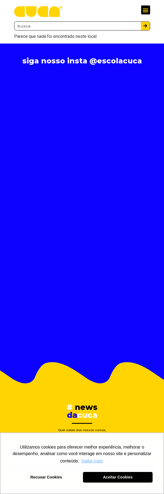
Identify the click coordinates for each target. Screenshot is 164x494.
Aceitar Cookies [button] (118, 477)
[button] (145, 9)
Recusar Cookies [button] (46, 477)
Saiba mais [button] (92, 461)
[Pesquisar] (145, 26)
